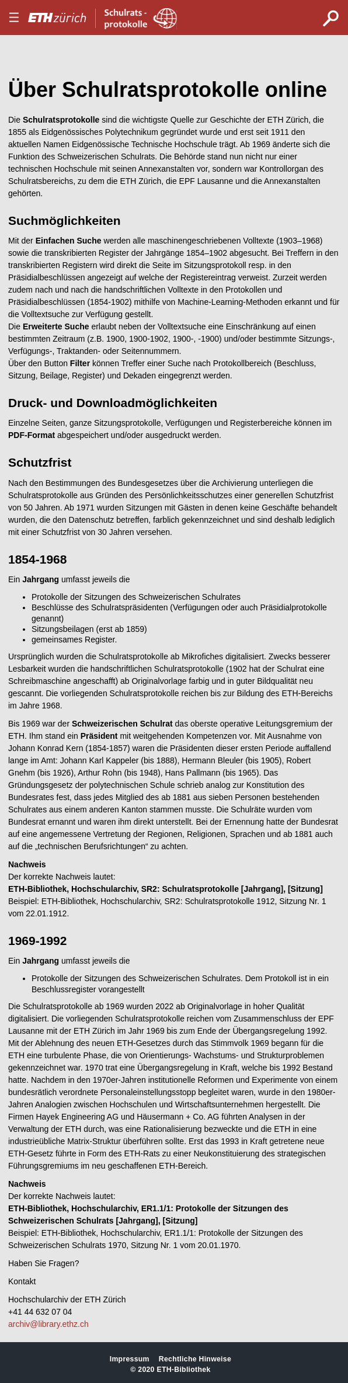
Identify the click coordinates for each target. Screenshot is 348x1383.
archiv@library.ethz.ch (48, 1324)
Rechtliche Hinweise (195, 1359)
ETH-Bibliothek (183, 1369)
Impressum (129, 1359)
